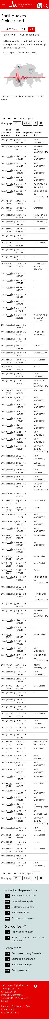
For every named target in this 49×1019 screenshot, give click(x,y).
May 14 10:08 (9, 850)
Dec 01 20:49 (9, 564)
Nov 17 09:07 (9, 687)
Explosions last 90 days (23, 906)
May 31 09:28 (9, 536)
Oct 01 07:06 (9, 244)
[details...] (10, 139)
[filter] (4, 135)
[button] (3, 6)
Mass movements (29, 34)
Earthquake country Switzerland (27, 953)
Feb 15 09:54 (9, 557)
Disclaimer (17, 1006)
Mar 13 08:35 (9, 230)
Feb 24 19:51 (9, 843)
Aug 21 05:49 (9, 784)
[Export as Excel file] (35, 123)
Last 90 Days (10, 29)
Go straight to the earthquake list (19, 52)
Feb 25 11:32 (9, 742)
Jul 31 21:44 (8, 836)
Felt (24, 29)
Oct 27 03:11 (9, 571)
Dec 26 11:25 (9, 749)
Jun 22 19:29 (9, 508)
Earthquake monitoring (23, 958)
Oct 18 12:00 (9, 729)
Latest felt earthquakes (23, 901)
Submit (27, 123)
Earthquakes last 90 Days (24, 895)
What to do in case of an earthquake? (28, 939)
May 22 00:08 (9, 209)
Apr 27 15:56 (9, 202)
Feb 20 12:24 (9, 265)
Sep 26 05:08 (9, 391)
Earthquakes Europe (22, 964)
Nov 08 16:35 (9, 368)
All (31, 29)
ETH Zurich (13, 1012)
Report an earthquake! (23, 931)
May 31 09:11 (9, 501)
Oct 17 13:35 (9, 715)
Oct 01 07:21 (9, 635)
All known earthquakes (23, 918)
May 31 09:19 (9, 361)
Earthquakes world (21, 970)
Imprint (5, 1006)
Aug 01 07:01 (9, 666)
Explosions (9, 34)
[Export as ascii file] (41, 123)
